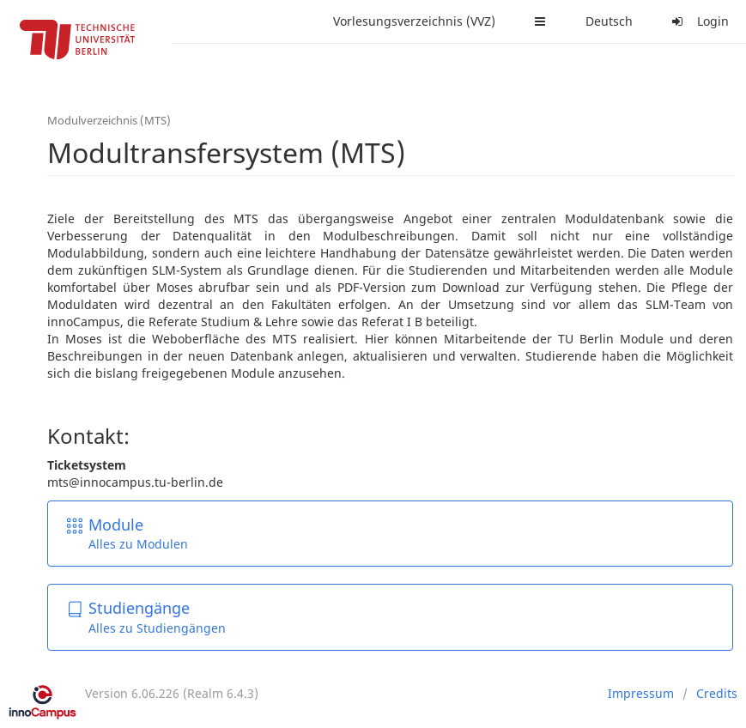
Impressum (641, 693)
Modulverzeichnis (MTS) (109, 120)
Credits (716, 693)
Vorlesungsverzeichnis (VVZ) (414, 21)
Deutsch (609, 21)
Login (698, 21)
